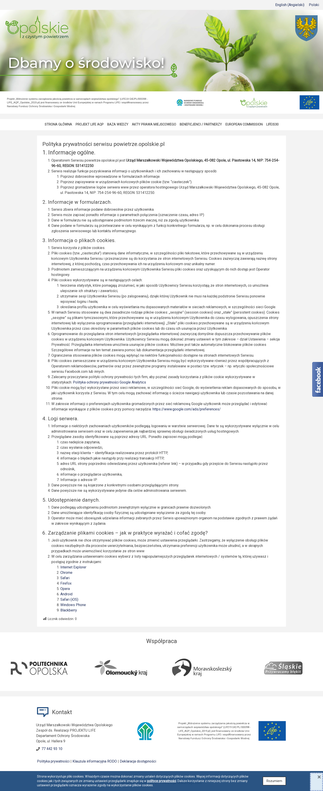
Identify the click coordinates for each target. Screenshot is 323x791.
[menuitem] (290, 5)
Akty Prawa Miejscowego (154, 124)
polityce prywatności (161, 781)
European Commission (244, 124)
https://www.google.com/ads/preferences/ (187, 409)
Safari (65, 578)
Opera (65, 589)
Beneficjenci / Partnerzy (201, 124)
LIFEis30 (272, 124)
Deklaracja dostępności (138, 761)
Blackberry (68, 610)
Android (66, 594)
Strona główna (58, 124)
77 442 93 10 (51, 749)
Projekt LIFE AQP (90, 124)
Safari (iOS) (69, 599)
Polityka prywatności (53, 761)
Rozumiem (274, 781)
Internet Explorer (73, 567)
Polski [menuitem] (314, 5)
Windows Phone (73, 605)
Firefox (66, 583)
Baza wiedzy (117, 124)
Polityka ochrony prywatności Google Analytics (109, 382)
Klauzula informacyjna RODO (94, 761)
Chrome (66, 572)
